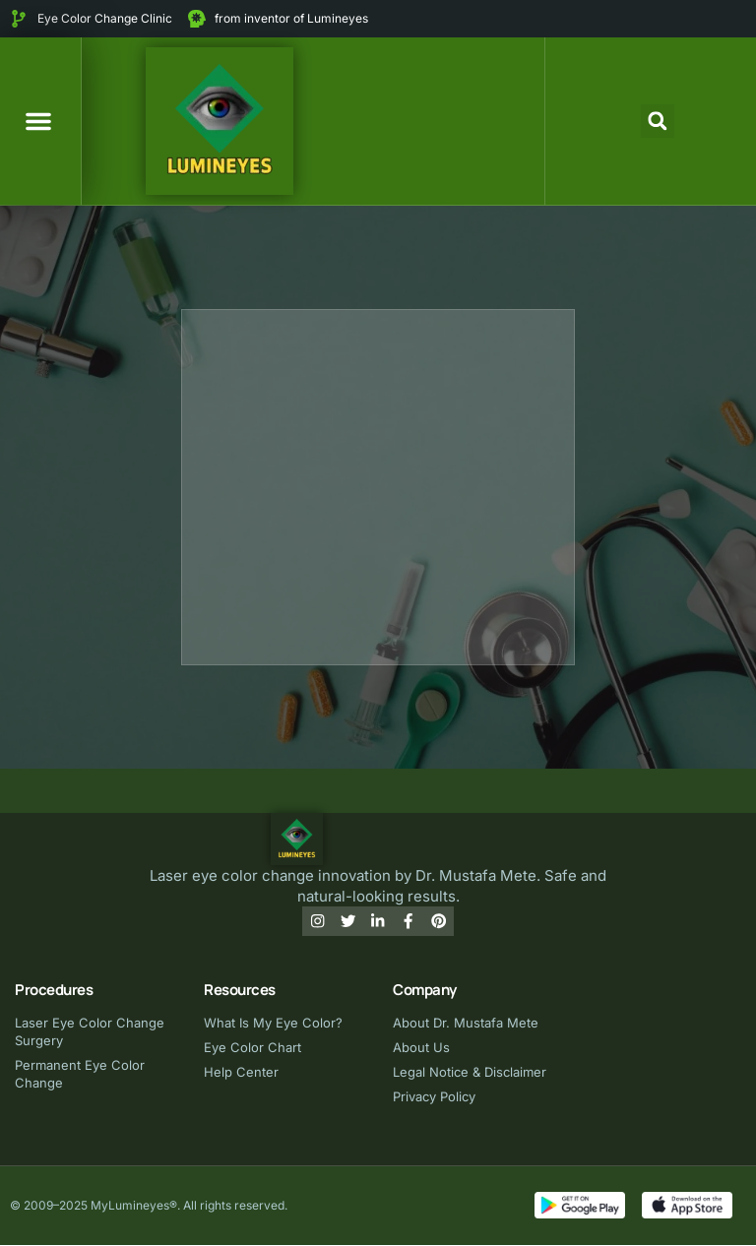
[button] (38, 121)
